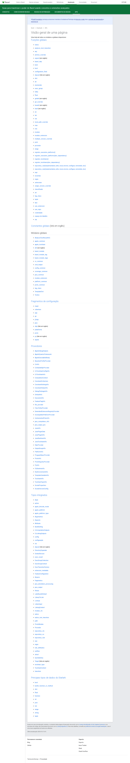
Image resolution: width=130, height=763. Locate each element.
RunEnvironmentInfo (41, 472)
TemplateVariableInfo (42, 475)
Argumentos (39, 517)
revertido (38, 176)
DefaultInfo (38, 395)
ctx (36, 543)
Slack (80, 748)
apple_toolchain (40, 244)
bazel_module (39, 251)
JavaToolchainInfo (41, 442)
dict (36, 78)
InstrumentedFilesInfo (42, 418)
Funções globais (39, 40)
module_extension (41, 135)
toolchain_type (39, 664)
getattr (37, 98)
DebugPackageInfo (41, 391)
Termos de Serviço (32, 759)
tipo (36, 203)
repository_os (39, 634)
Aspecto (37, 520)
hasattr (37, 105)
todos (37, 45)
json (36, 703)
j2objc (37, 319)
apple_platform (40, 510)
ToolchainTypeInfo (41, 482)
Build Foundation (37, 19)
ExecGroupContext (41, 564)
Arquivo (37, 577)
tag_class (38, 196)
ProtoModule (39, 624)
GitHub (124, 2)
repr (36, 172)
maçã (36, 306)
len (36, 115)
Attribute (37, 523)
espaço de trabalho (41, 216)
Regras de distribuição (42, 12)
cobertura (38, 309)
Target (37, 661)
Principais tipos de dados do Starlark (48, 677)
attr (36, 248)
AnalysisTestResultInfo (42, 238)
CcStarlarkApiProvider (42, 368)
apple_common (40, 241)
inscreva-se (34, 21)
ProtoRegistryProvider (42, 462)
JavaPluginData (40, 431)
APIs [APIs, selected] (76, 12)
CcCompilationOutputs (42, 530)
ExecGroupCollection (41, 560)
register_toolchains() (41, 159)
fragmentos (38, 580)
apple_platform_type (42, 513)
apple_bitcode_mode (42, 507)
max (36, 125)
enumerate (38, 85)
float (36, 95)
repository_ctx (39, 631)
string (37, 713)
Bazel (32, 28)
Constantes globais (40, 226)
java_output (38, 587)
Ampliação (39, 28)
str (36, 193)
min (36, 129)
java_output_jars (40, 425)
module (37, 132)
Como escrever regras (22, 12)
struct (37, 654)
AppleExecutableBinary (42, 358)
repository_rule (40, 638)
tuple (36, 199)
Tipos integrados (39, 495)
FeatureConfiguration (41, 574)
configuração (39, 540)
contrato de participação (96, 19)
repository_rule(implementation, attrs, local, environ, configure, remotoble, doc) (60, 166)
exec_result (39, 557)
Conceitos (5, 12)
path (36, 621)
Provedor (38, 627)
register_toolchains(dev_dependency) (47, 162)
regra (36, 179)
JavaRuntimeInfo (40, 438)
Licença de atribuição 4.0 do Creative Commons (92, 724)
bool (36, 68)
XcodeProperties (40, 485)
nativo (37, 614)
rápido (37, 340)
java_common (39, 275)
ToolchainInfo (39, 479)
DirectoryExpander (41, 550)
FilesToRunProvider (41, 408)
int (35, 112)
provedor (38, 145)
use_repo (38, 209)
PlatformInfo (39, 452)
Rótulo (37, 591)
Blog (28, 742)
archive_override (40, 55)
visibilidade (38, 213)
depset (37, 75)
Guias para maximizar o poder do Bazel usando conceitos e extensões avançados (35, 8)
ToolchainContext (40, 668)
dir (36, 82)
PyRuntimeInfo (40, 468)
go (36, 316)
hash (36, 108)
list (36, 119)
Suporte (81, 742)
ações (37, 503)
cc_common (39, 261)
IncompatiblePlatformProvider (45, 415)
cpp (36, 313)
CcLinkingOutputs (40, 533)
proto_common (40, 285)
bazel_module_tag (41, 254)
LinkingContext (40, 607)
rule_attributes (39, 648)
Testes (37, 295)
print (36, 142)
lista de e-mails (80, 19)
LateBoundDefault (41, 594)
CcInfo (37, 364)
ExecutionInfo (39, 398)
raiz (36, 641)
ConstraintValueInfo (41, 388)
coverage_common (41, 271)
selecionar (38, 182)
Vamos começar (34, 2)
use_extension (40, 206)
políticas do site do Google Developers (96, 726)
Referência (60, 2)
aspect (37, 58)
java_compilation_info (42, 421)
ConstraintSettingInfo (42, 384)
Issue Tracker (83, 745)
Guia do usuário (47, 2)
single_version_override (43, 186)
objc (36, 326)
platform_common (41, 281)
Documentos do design (62, 12)
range (36, 149)
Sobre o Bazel (20, 2)
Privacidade (43, 759)
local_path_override (41, 122)
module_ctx (38, 611)
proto (36, 333)
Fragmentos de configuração (45, 301)
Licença (37, 601)
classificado (39, 189)
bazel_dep (38, 61)
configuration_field (41, 72)
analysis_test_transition (43, 48)
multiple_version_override (43, 139)
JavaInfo (38, 428)
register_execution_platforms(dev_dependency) (51, 156)
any (36, 51)
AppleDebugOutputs (41, 351)
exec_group (39, 88)
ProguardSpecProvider (42, 455)
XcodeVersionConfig (41, 489)
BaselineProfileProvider (43, 361)
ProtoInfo (38, 458)
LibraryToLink (39, 597)
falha (36, 92)
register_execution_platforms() (45, 152)
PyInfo (37, 465)
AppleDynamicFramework (43, 354)
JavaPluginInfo (40, 435)
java (36, 323)
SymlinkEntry (39, 658)
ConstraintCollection (41, 381)
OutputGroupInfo (40, 448)
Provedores (36, 346)
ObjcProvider (39, 445)
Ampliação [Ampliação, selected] (71, 2)
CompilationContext (41, 378)
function (37, 696)
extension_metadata (41, 570)
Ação (36, 500)
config (37, 537)
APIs (46, 28)
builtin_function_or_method (44, 686)
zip (36, 219)
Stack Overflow (83, 751)
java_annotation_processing (44, 584)
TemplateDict (39, 291)
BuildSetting (39, 527)
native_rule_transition (42, 617)
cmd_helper (39, 265)
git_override (39, 102)
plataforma (38, 330)
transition (38, 671)
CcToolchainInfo (40, 374)
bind (36, 65)
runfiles (37, 651)
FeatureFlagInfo (40, 401)
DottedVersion (39, 554)
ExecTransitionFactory (42, 567)
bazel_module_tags (41, 258)
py (35, 336)
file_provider (39, 405)
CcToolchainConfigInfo (42, 371)
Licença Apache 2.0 (62, 726)
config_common (40, 268)
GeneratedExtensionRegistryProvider (47, 411)
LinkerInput (38, 604)
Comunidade (82, 2)
